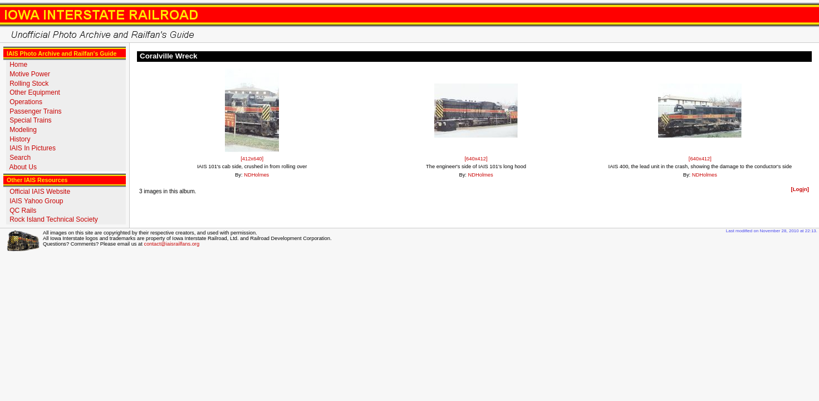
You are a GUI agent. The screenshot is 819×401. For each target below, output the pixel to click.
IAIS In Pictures (32, 148)
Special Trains (30, 120)
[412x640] (252, 159)
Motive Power (29, 74)
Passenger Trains (35, 111)
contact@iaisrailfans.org (171, 244)
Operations (25, 102)
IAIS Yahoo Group (36, 201)
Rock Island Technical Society (53, 219)
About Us (23, 167)
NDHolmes (256, 175)
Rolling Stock (28, 83)
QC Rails (22, 210)
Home (18, 65)
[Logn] (800, 189)
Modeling (23, 130)
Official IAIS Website (39, 191)
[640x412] (476, 159)
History (19, 139)
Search (20, 158)
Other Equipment (34, 92)
